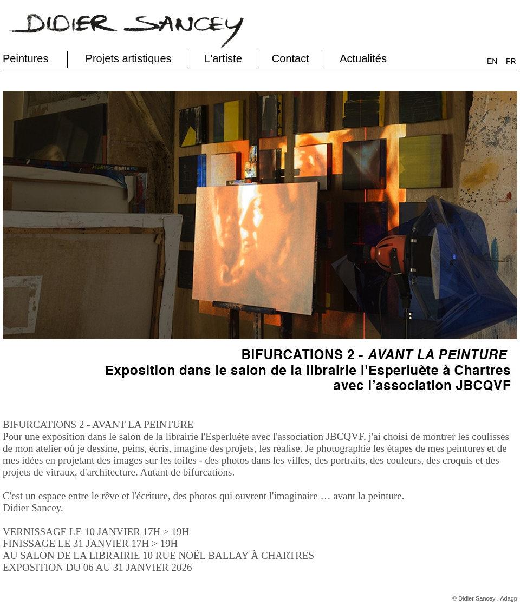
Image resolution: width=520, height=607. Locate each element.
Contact (290, 58)
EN (492, 61)
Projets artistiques (129, 58)
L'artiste (223, 58)
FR (511, 61)
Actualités (363, 58)
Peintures (26, 58)
